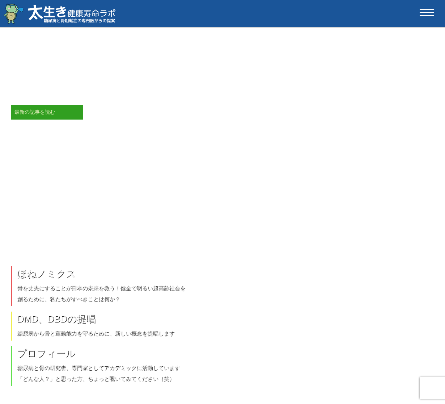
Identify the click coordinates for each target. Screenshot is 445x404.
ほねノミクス (46, 273)
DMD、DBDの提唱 (56, 319)
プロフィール (46, 353)
